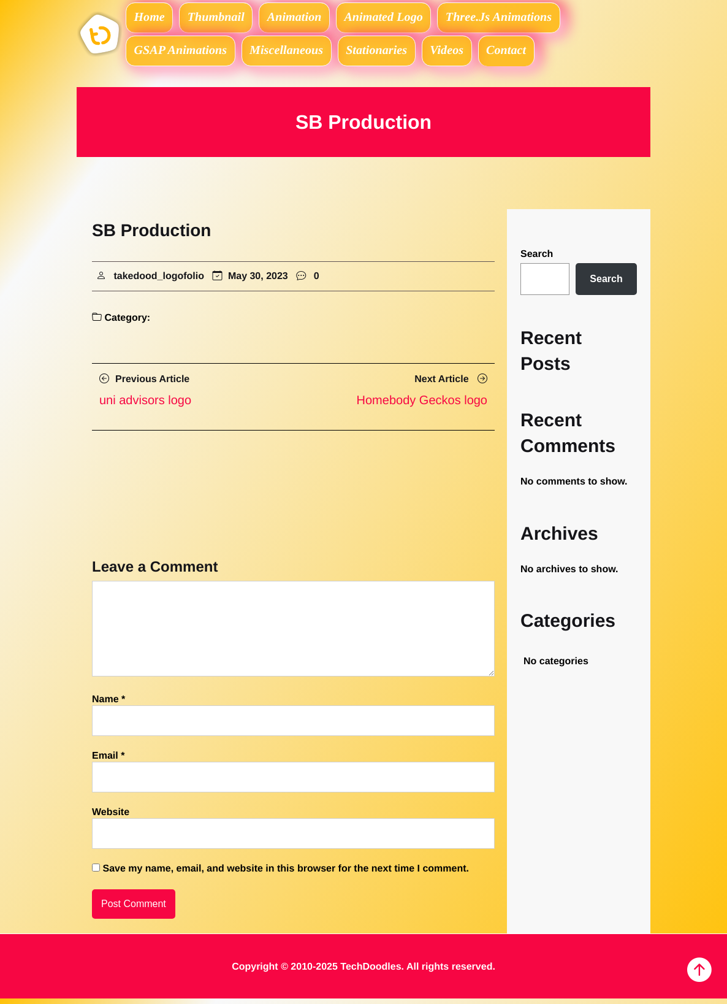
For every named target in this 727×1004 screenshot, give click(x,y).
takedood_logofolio (158, 281)
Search (536, 260)
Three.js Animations (515, 18)
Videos (459, 54)
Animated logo (397, 18)
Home (151, 18)
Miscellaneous (291, 54)
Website (110, 818)
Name (108, 705)
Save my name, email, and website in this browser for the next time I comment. (285, 874)
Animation (304, 18)
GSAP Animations (182, 54)
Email (108, 761)
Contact (522, 54)
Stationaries (385, 54)
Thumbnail (222, 18)
